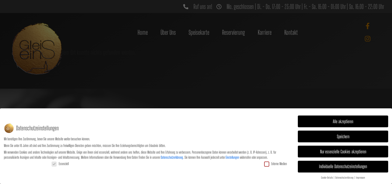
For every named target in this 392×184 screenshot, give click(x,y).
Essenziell (60, 163)
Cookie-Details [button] (327, 177)
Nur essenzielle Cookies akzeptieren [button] (343, 151)
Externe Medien (275, 163)
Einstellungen (232, 156)
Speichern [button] (343, 136)
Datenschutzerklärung (172, 156)
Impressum (360, 177)
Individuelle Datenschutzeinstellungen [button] (343, 166)
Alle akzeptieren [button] (343, 120)
